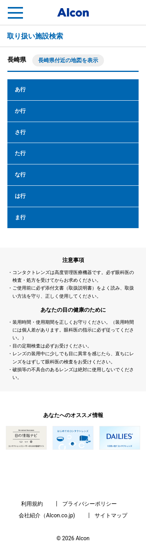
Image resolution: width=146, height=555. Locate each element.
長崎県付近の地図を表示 (68, 60)
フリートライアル (130, 13)
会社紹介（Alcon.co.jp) (47, 515)
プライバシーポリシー (89, 504)
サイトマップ (111, 515)
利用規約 (32, 504)
